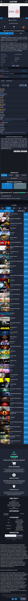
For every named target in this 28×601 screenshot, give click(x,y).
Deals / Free (19, 526)
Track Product (14, 179)
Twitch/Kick (6, 515)
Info (7, 33)
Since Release (4, 176)
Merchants (6, 516)
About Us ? (14, 502)
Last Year (11, 176)
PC (8, 521)
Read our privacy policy (18, 597)
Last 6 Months (17, 177)
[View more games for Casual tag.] (14, 66)
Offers (2, 80)
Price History (9, 80)
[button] (10, 91)
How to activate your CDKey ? (14, 507)
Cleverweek (16, 57)
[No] (26, 597)
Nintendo (9, 529)
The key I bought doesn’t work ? (14, 506)
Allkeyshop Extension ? (14, 510)
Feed (21, 33)
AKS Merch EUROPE (19, 531)
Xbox (9, 524)
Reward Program (19, 523)
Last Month (24, 176)
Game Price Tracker (19, 522)
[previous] (1, 18)
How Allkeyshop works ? (14, 503)
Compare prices (8, 120)
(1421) (19, 194)
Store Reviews (19, 527)
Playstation (8, 527)
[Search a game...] (14, 4)
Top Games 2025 (19, 528)
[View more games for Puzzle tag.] (17, 66)
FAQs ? (14, 508)
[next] (26, 18)
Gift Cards (19, 525)
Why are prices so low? (14, 504)
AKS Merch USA (19, 530)
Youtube (22, 515)
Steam (15, 60)
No (15, 599)
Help (23, 599)
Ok (12, 599)
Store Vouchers (19, 521)
